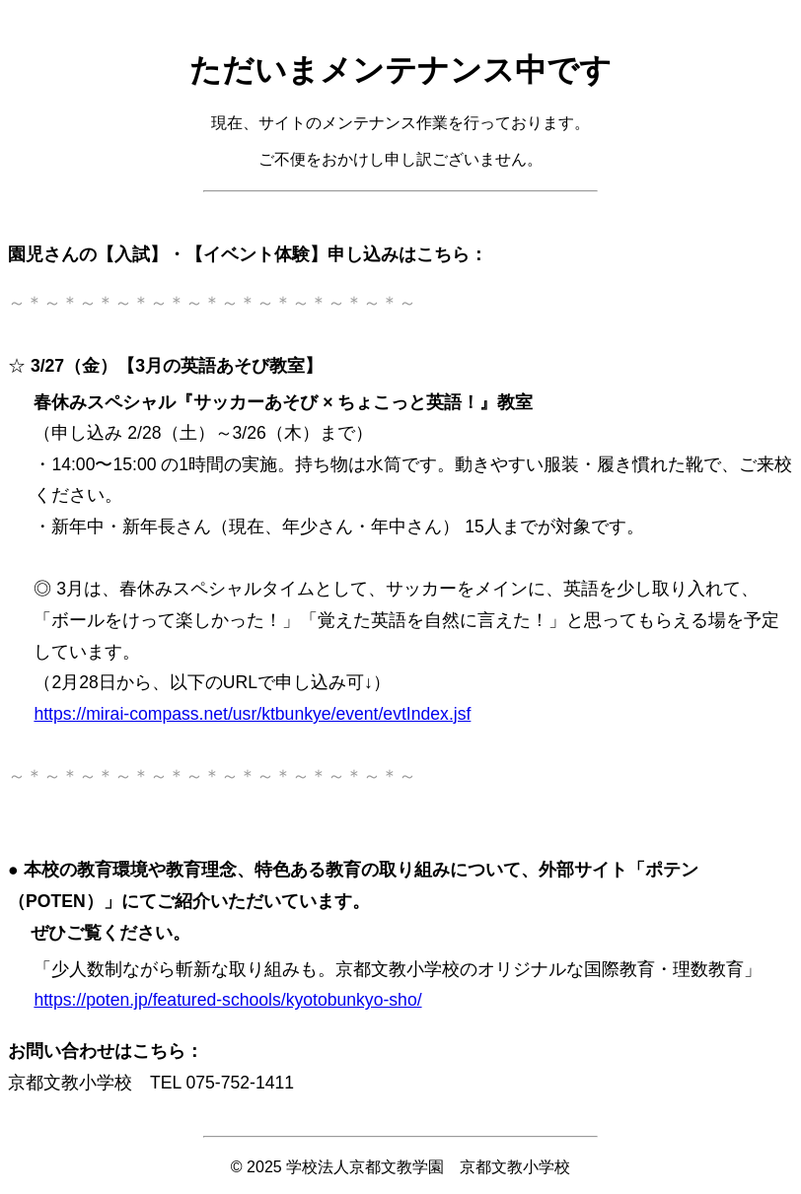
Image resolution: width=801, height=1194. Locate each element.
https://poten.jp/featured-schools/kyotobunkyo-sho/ (227, 1000)
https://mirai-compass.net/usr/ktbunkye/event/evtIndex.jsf (252, 714)
